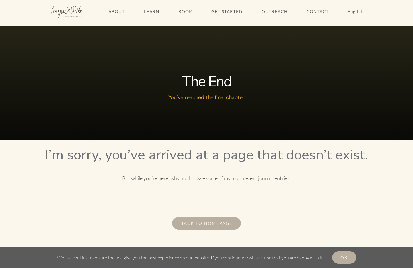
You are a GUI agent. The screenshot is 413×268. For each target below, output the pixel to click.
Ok (344, 257)
